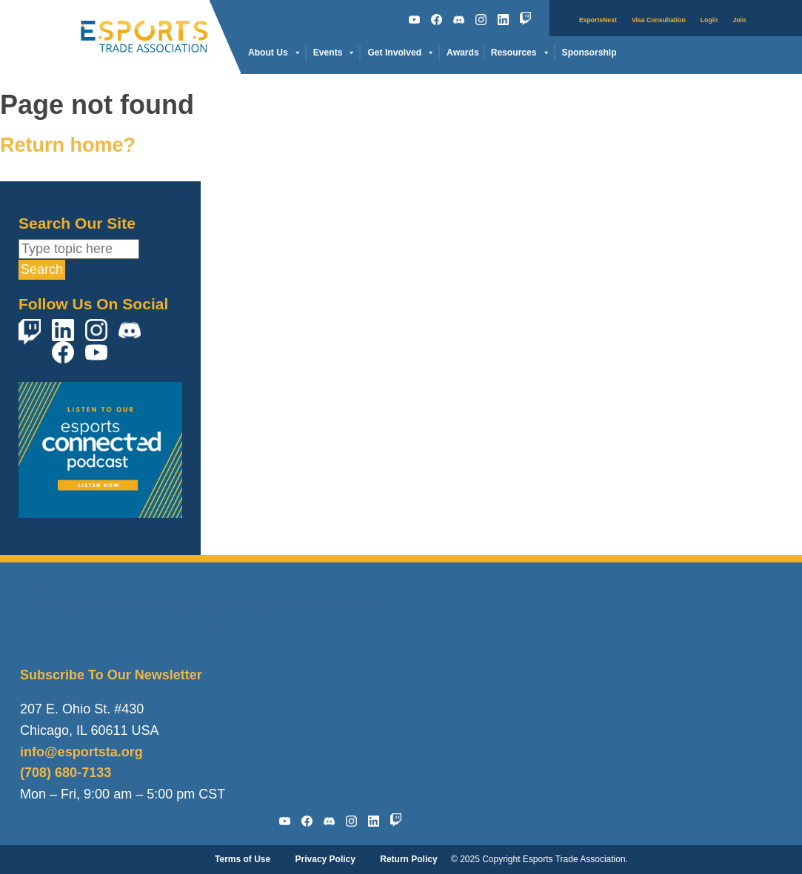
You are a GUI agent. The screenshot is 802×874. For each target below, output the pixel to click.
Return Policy (408, 859)
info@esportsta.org (81, 751)
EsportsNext (598, 20)
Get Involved (401, 53)
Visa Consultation (659, 20)
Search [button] (42, 269)
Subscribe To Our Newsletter (111, 675)
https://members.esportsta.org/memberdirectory (210, 616)
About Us (274, 53)
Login (709, 20)
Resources (520, 53)
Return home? (68, 145)
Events (334, 53)
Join (739, 20)
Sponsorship (589, 52)
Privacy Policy (325, 859)
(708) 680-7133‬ (65, 772)
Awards (463, 52)
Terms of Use (242, 859)
